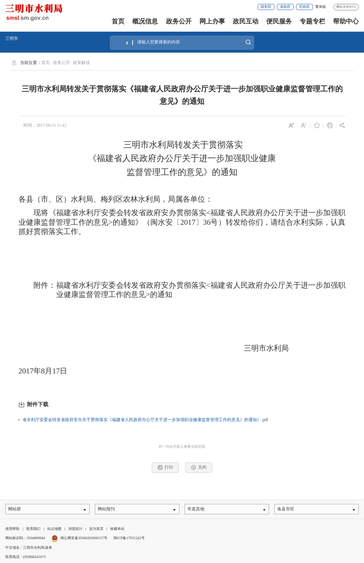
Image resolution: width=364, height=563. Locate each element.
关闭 (199, 467)
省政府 (285, 7)
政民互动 (245, 21)
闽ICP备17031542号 (128, 539)
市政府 (304, 7)
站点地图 (54, 529)
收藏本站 (117, 529)
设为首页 (96, 529)
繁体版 (320, 7)
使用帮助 (12, 529)
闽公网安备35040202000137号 (79, 539)
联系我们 (33, 529)
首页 (118, 21)
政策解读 (81, 62)
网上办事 (212, 21)
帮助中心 (346, 21)
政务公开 (179, 21)
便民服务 (279, 21)
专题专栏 (312, 21)
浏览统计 (75, 529)
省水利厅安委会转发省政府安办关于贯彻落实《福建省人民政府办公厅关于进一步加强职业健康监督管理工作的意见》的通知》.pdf (145, 419)
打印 (165, 467)
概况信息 (145, 21)
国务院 (266, 7)
